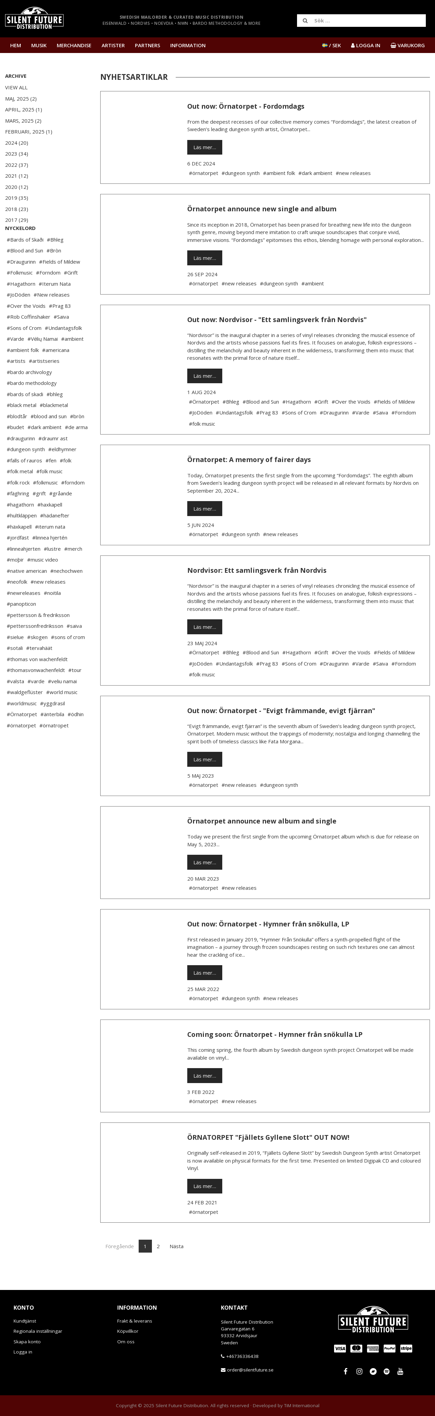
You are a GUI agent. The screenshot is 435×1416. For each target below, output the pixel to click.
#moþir (15, 580)
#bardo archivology (29, 392)
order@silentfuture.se (250, 1370)
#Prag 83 (60, 326)
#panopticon (21, 624)
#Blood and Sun (25, 270)
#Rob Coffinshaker (28, 337)
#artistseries (44, 381)
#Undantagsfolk (63, 348)
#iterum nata (50, 547)
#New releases (52, 315)
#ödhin (76, 734)
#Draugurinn (21, 282)
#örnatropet (54, 745)
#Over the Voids (26, 326)
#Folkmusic (20, 292)
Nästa (177, 1246)
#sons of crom (68, 657)
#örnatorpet (21, 745)
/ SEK (331, 45)
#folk (65, 480)
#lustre (52, 569)
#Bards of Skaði (25, 259)
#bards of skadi (25, 414)
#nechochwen (66, 591)
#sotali (15, 668)
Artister (113, 45)
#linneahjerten (23, 569)
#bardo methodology (32, 403)
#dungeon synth (26, 469)
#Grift (71, 292)
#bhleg (55, 414)
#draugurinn (21, 458)
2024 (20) (16, 142)
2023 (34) (16, 153)
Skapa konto (27, 1342)
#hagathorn (20, 524)
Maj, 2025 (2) (21, 98)
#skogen (37, 657)
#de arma (76, 447)
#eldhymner (62, 469)
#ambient (72, 359)
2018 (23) (16, 209)
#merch (73, 569)
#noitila (52, 613)
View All (16, 87)
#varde (36, 701)
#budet (15, 447)
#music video (42, 580)
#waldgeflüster (25, 712)
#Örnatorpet (22, 734)
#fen (51, 480)
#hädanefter (54, 535)
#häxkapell (19, 547)
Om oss (126, 1342)
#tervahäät (39, 668)
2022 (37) (16, 164)
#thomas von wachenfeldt (37, 679)
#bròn (77, 436)
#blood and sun (49, 436)
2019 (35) (16, 197)
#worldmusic (22, 723)
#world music (61, 712)
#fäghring (18, 513)
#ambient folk (23, 370)
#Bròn (54, 270)
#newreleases (23, 613)
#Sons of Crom (24, 348)
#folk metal (20, 491)
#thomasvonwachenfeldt (36, 690)
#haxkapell (49, 524)
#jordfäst (18, 557)
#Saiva (61, 337)
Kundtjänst (25, 1321)
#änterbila (52, 734)
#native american (27, 591)
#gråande (60, 513)
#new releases (48, 602)
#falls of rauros (24, 480)
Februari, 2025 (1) (28, 131)
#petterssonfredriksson (35, 646)
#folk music (49, 491)
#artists (16, 381)
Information (188, 45)
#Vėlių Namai (43, 359)
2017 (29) (16, 219)
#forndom (73, 502)
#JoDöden (18, 315)
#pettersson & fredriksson (38, 635)
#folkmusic (45, 502)
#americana (55, 370)
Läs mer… (204, 147)
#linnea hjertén (49, 557)
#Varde (15, 359)
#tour (75, 690)
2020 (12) (16, 186)
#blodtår (17, 436)
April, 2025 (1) (23, 109)
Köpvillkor (127, 1331)
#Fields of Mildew (59, 282)
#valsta (15, 701)
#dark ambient (45, 447)
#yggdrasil (52, 723)
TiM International (301, 1405)
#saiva (74, 646)
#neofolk (17, 602)
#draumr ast (53, 458)
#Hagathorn (21, 304)
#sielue (15, 657)
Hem (15, 45)
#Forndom (48, 292)
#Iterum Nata (55, 304)
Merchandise (74, 45)
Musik (39, 45)
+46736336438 (242, 1356)
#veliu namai (62, 701)
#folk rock (18, 502)
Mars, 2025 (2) (23, 120)
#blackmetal (54, 425)
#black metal (21, 425)
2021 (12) (16, 175)
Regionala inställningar (38, 1331)
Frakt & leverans (134, 1321)
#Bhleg (55, 259)
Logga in (23, 1352)
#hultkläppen (22, 535)
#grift (39, 513)
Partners (147, 45)
